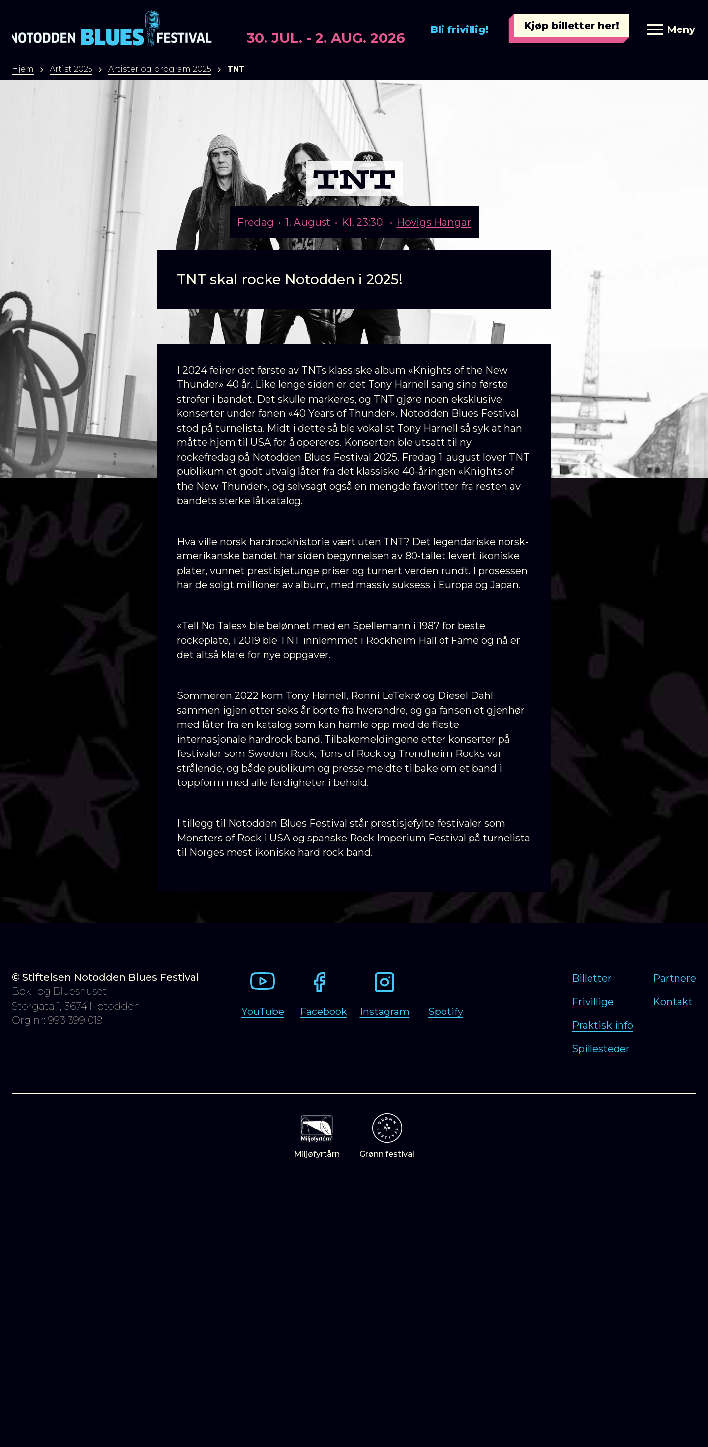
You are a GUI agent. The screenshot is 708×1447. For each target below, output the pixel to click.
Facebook (323, 1011)
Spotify (445, 1011)
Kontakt (673, 1002)
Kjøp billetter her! (571, 25)
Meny (671, 29)
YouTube (262, 1011)
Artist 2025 (71, 69)
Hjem (23, 69)
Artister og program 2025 (159, 69)
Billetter (592, 978)
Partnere (674, 978)
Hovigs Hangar (434, 222)
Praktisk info (602, 1025)
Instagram (385, 1011)
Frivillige (593, 1002)
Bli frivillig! (460, 29)
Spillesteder (601, 1049)
